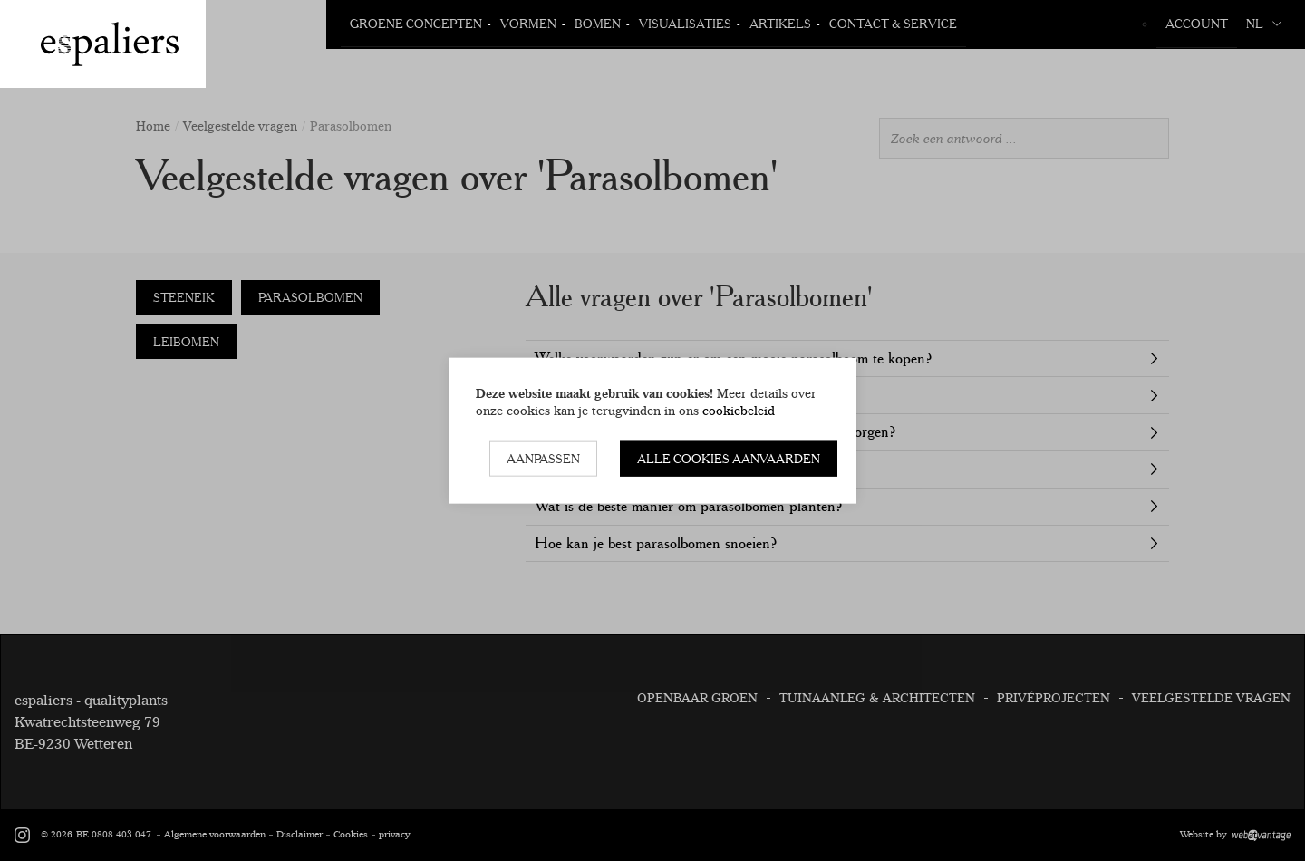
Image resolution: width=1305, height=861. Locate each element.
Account (1196, 23)
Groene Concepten (416, 23)
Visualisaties (685, 23)
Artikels (780, 23)
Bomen (598, 23)
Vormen (528, 23)
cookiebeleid (738, 409)
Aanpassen (543, 458)
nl (1263, 23)
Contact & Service (893, 23)
